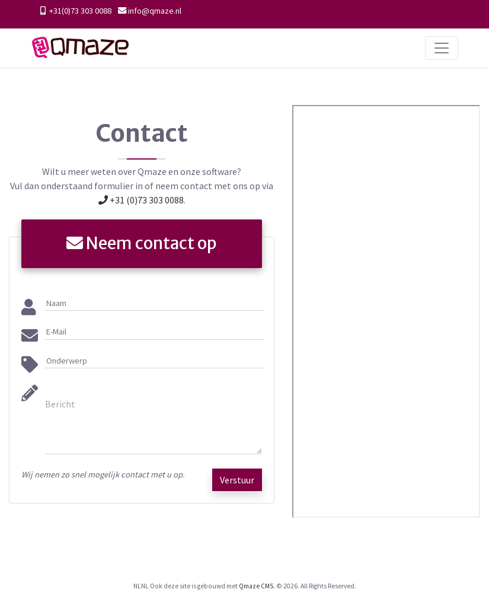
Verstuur (237, 480)
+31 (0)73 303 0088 (141, 200)
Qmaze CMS (256, 586)
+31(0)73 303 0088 (79, 10)
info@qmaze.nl (154, 10)
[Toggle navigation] (441, 48)
